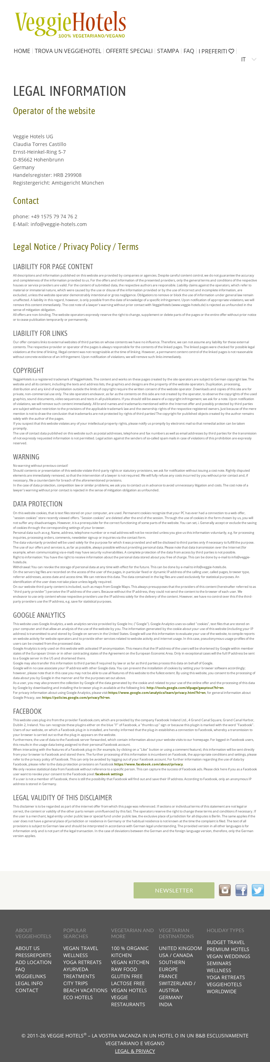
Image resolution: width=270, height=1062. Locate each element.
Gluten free (127, 976)
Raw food (124, 969)
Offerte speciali (129, 51)
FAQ (189, 51)
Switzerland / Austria (177, 987)
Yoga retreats (82, 962)
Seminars (219, 963)
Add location (33, 962)
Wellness (75, 955)
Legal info (29, 983)
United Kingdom (180, 948)
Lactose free (128, 983)
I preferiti (216, 51)
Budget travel (226, 942)
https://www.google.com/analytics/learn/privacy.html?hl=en (157, 692)
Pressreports (33, 955)
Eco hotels (78, 997)
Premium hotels (228, 949)
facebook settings (109, 774)
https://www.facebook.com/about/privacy (148, 764)
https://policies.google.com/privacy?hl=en (76, 697)
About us (27, 948)
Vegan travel (80, 948)
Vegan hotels (129, 990)
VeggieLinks (30, 976)
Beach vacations (85, 990)
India (165, 1004)
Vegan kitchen (130, 962)
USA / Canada (176, 955)
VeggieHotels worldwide (224, 988)
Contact (26, 990)
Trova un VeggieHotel (68, 51)
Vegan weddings (228, 956)
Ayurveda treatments (79, 973)
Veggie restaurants (128, 1001)
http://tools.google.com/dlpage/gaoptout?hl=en (185, 687)
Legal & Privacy (135, 1051)
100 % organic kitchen (130, 951)
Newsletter (174, 890)
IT (243, 59)
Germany (171, 997)
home (22, 51)
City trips (75, 983)
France (168, 976)
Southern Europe (172, 966)
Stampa (168, 51)
